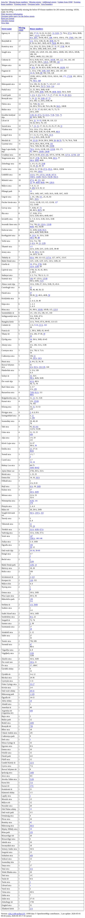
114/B (51, 146)
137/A (42, 175)
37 (31, 293)
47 (46, 98)
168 (39, 81)
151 (39, 180)
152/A (44, 177)
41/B (32, 501)
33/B (42, 98)
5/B (31, 279)
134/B (38, 177)
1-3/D (32, 694)
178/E (71, 38)
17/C (32, 786)
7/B (31, 726)
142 (58, 62)
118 (31, 580)
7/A (31, 783)
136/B (46, 151)
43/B (37, 529)
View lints (5, 23)
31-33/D (55, 33)
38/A (32, 160)
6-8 (33, 577)
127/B (73, 155)
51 (34, 407)
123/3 (55, 309)
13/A (34, 235)
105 (46, 155)
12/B (43, 243)
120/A (51, 182)
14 (36, 565)
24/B (32, 723)
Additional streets (49, 2)
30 (31, 336)
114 (52, 86)
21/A (41, 325)
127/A (67, 155)
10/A (35, 358)
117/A (48, 258)
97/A (70, 33)
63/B (39, 230)
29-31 (32, 691)
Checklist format (7, 21)
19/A (32, 662)
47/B (37, 158)
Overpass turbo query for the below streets (17, 16)
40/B (54, 92)
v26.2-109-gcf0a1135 (16, 914)
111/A (37, 35)
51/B (32, 779)
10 (31, 547)
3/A (39, 95)
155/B (36, 401)
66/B (32, 227)
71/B (52, 115)
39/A (37, 252)
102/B (62, 67)
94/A (58, 106)
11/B (32, 115)
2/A (33, 95)
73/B (32, 392)
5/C (41, 197)
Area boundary (47, 4)
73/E (57, 115)
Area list (4, 2)
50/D (59, 92)
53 (43, 115)
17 (51, 95)
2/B (35, 389)
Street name (7, 29)
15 (38, 126)
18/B (39, 486)
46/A (58, 132)
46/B (32, 451)
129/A (37, 513)
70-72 (43, 86)
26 (37, 166)
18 (31, 629)
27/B (40, 264)
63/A (47, 115)
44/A (32, 492)
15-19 (35, 140)
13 (35, 126)
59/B (36, 605)
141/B (48, 175)
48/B (38, 182)
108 (50, 38)
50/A (37, 199)
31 (35, 120)
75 (61, 115)
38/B (37, 160)
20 (66, 95)
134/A (32, 177)
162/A (55, 177)
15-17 (32, 684)
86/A (40, 210)
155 (31, 832)
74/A (48, 86)
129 (78, 155)
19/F (48, 71)
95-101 (35, 427)
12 (31, 182)
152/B (49, 177)
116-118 (42, 367)
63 (39, 224)
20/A (69, 95)
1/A (31, 41)
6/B (31, 434)
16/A (38, 478)
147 (31, 536)
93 (39, 104)
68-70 (59, 140)
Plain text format (7, 18)
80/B (42, 182)
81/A (37, 392)
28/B (41, 92)
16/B (32, 468)
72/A (41, 281)
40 (31, 117)
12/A (32, 266)
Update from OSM (65, 2)
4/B (33, 188)
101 (51, 144)
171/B (69, 76)
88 (39, 238)
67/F (42, 155)
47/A (40, 115)
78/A (35, 81)
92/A (36, 367)
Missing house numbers (18, 2)
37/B (62, 46)
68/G (32, 395)
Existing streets (20, 4)
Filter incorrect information (12, 14)
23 (31, 449)
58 (55, 140)
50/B (54, 43)
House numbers (36, 29)
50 (49, 295)
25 (36, 98)
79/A (32, 149)
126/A (45, 62)
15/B (32, 653)
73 (61, 33)
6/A (33, 243)
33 (31, 376)
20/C (36, 38)
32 (36, 295)
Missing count (22, 29)
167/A (53, 175)
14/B (32, 773)
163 (42, 513)
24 (34, 526)
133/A (43, 224)
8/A (31, 38)
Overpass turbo (34, 4)
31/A (32, 529)
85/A (50, 169)
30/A (32, 826)
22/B (32, 562)
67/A (45, 169)
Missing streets (35, 2)
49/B (51, 41)
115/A (32, 175)
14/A (40, 358)
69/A (55, 158)
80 (41, 73)
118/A (40, 171)
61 (35, 356)
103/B (52, 60)
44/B (37, 492)
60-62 (37, 468)
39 (44, 334)
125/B (52, 149)
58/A (32, 238)
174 (31, 503)
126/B (41, 151)
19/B (43, 71)
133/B (48, 224)
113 (61, 60)
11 (33, 416)
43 (36, 115)
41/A (51, 135)
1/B (31, 599)
